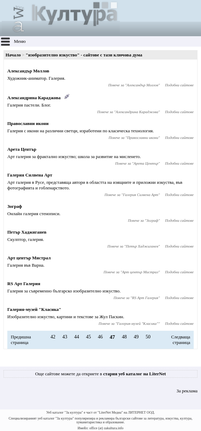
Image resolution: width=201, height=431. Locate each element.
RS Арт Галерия (23, 283)
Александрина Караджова (34, 97)
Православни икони (27, 123)
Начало (13, 54)
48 (124, 336)
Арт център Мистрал (29, 257)
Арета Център (21, 149)
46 (100, 336)
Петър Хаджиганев (26, 232)
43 (64, 336)
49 (136, 336)
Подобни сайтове (179, 85)
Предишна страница (21, 339)
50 (148, 336)
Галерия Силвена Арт (29, 175)
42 (53, 336)
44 (76, 336)
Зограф (14, 206)
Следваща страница (180, 339)
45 (88, 336)
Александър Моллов (28, 70)
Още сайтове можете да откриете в (100, 373)
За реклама (187, 390)
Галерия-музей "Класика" (34, 309)
